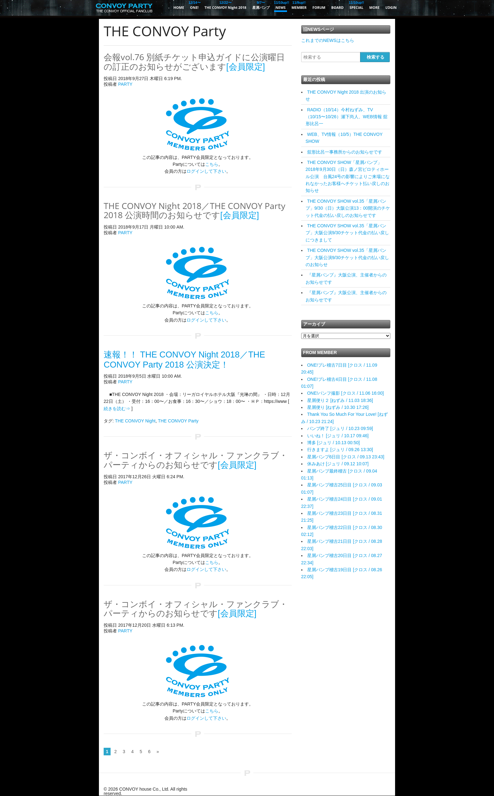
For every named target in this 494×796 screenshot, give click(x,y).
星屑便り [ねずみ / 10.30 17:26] (338, 407)
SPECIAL (356, 5)
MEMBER (299, 5)
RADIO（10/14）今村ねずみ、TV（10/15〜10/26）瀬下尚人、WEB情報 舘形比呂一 (347, 116)
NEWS (280, 5)
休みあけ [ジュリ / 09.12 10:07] (338, 463)
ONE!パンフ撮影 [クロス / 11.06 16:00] (345, 393)
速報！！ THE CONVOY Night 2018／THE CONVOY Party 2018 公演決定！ (184, 359)
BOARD (337, 7)
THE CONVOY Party (178, 420)
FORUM (319, 7)
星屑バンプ (261, 5)
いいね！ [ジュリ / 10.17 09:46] (338, 435)
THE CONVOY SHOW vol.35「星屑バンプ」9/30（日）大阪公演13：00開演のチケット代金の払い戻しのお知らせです (348, 208)
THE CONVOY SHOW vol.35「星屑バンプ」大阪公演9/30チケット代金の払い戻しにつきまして (347, 232)
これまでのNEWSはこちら (327, 40)
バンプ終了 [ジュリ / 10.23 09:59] (340, 428)
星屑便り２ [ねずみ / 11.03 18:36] (340, 400)
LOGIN (391, 7)
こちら (211, 164)
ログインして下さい (206, 171)
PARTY (125, 84)
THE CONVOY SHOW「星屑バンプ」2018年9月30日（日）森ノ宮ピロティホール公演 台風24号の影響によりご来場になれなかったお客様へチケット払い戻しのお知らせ (348, 176)
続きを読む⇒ (117, 408)
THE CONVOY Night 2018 (225, 5)
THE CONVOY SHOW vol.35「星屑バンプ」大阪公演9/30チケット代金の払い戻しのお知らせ (347, 257)
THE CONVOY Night (135, 420)
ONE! (194, 5)
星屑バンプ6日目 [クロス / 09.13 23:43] (345, 456)
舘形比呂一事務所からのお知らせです (344, 151)
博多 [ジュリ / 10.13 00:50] (333, 442)
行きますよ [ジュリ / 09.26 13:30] (340, 449)
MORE (374, 7)
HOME (179, 7)
